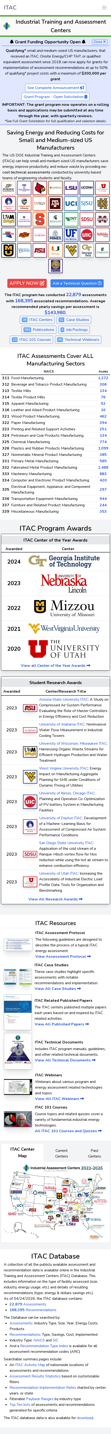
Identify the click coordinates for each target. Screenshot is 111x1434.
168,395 (24, 301)
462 (103, 416)
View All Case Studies (58, 988)
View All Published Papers (62, 1024)
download (85, 1418)
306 (103, 384)
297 (103, 489)
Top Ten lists (19, 1404)
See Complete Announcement (55, 87)
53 (103, 403)
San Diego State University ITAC (66, 843)
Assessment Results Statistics (35, 1376)
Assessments (27, 1304)
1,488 (103, 467)
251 (103, 429)
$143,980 (55, 312)
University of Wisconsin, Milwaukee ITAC (73, 743)
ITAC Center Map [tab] (22, 1152)
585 (103, 461)
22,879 (73, 294)
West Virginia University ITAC (63, 768)
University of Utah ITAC (58, 873)
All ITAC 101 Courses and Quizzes (68, 1131)
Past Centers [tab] (94, 1153)
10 (103, 410)
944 (103, 498)
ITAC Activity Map (30, 1364)
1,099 (103, 448)
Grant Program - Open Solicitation (55, 96)
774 (103, 442)
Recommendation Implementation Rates (42, 1387)
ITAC (10, 7)
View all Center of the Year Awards (55, 665)
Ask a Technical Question (77, 283)
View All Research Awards (55, 899)
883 (103, 474)
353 (103, 511)
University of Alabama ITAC (62, 724)
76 (103, 397)
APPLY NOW (27, 283)
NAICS (39, 1340)
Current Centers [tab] (61, 1153)
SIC (55, 1340)
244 (103, 505)
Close (100, 42)
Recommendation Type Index (44, 1346)
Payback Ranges (40, 1399)
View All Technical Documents (65, 1060)
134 (103, 390)
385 (103, 454)
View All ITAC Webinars (59, 1098)
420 (103, 480)
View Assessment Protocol (63, 956)
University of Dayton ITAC (60, 818)
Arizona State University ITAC (63, 699)
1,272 (103, 378)
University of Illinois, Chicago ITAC (67, 793)
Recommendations (32, 1310)
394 (103, 422)
